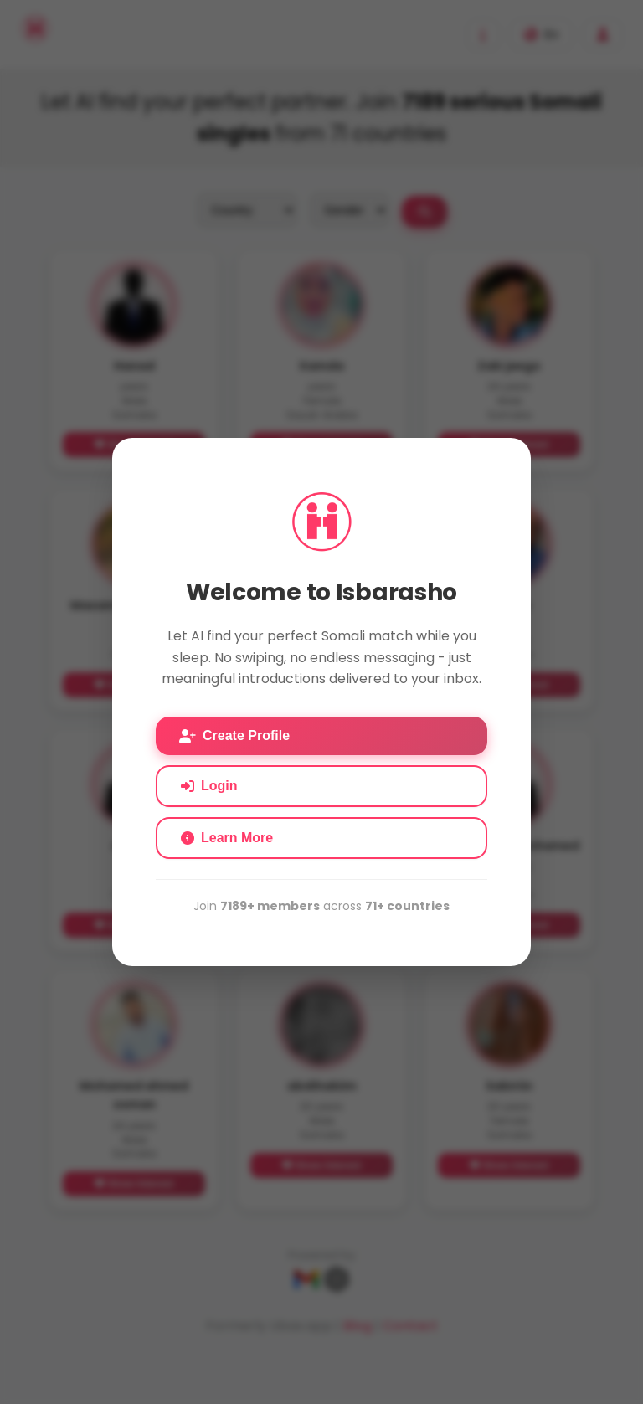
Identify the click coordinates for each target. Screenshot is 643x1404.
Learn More (227, 838)
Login (209, 786)
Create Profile (234, 735)
